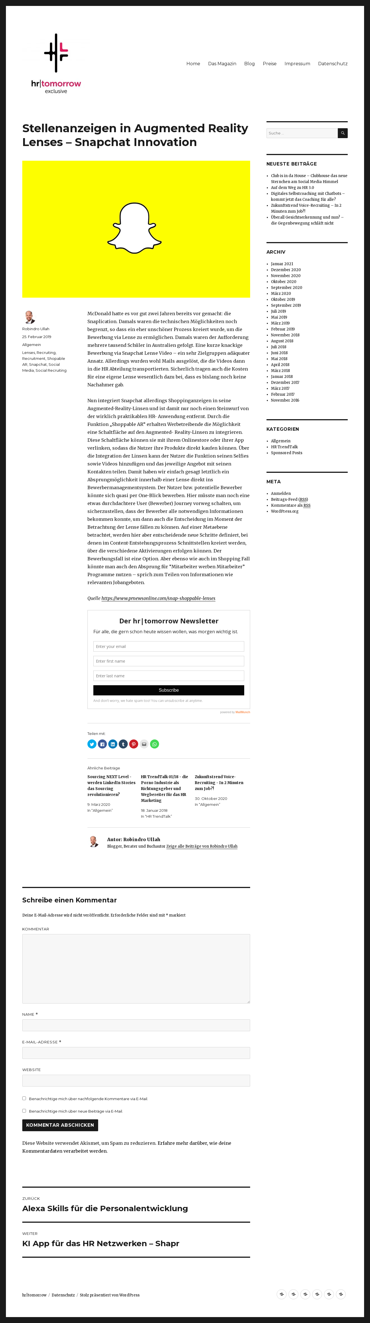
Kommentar (35, 929)
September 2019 (286, 305)
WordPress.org (285, 511)
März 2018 (280, 370)
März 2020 (281, 293)
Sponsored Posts (286, 453)
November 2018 (285, 335)
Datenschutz (333, 63)
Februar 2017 (282, 394)
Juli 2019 (278, 311)
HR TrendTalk (284, 447)
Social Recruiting (51, 370)
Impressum (297, 63)
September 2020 (286, 287)
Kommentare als (290, 505)
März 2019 (280, 323)
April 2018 (280, 364)
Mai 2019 (279, 317)
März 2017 (280, 388)
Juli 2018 (278, 347)
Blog (249, 63)
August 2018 (282, 341)
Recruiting (46, 352)
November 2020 (286, 275)
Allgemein (31, 344)
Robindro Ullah (35, 329)
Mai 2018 (279, 358)
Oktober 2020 (283, 281)
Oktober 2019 (283, 299)
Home (193, 63)
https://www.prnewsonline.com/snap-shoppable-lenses (158, 598)
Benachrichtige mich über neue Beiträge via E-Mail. (76, 1111)
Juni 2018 (279, 353)
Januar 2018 (282, 376)
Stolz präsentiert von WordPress (110, 1295)
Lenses (28, 352)
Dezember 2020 (286, 269)
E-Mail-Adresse (41, 1042)
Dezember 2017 (285, 382)
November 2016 (285, 400)
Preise (270, 63)
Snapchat (38, 364)
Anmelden (281, 493)
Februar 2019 (283, 329)
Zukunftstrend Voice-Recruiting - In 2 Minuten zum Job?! (219, 782)
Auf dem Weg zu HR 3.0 (292, 187)
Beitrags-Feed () (289, 499)
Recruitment (33, 358)
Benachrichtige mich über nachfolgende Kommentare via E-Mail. (88, 1098)
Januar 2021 (282, 264)
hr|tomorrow (34, 1295)
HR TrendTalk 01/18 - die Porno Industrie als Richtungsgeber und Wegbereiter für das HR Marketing (164, 788)
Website (31, 1069)
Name (30, 1014)
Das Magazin (222, 63)
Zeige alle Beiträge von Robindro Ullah (201, 846)
